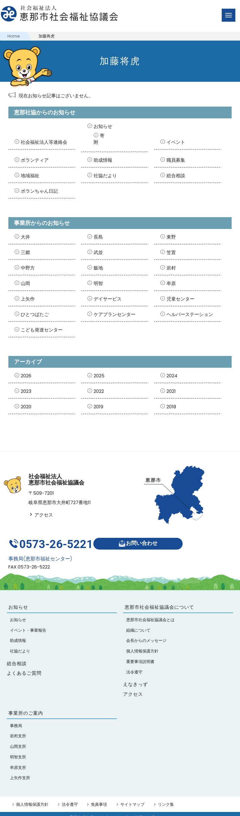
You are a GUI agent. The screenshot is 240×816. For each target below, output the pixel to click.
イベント (176, 142)
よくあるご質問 (24, 667)
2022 (99, 391)
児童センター (180, 299)
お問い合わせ (141, 540)
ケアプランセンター (115, 314)
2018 (171, 406)
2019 (98, 406)
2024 (172, 375)
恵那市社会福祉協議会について (159, 601)
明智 (98, 283)
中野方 (28, 268)
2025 (99, 375)
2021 (171, 391)
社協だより (105, 175)
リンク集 (166, 798)
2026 (26, 375)
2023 (26, 391)
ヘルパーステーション (190, 314)
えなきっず (135, 678)
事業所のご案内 (25, 707)
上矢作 (28, 299)
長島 (98, 237)
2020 (26, 406)
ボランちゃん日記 (39, 191)
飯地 (98, 268)
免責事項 (99, 798)
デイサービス (108, 299)
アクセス (41, 514)
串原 (171, 283)
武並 (98, 252)
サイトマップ (132, 798)
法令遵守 (70, 798)
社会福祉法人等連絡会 (44, 142)
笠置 (171, 252)
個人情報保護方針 (32, 798)
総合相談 (176, 175)
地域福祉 (30, 175)
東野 (171, 237)
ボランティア (35, 160)
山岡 (25, 283)
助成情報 (103, 160)
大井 (25, 237)
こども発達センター (42, 330)
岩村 (171, 268)
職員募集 (176, 160)
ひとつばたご (35, 314)
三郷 (25, 252)
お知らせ (103, 126)
